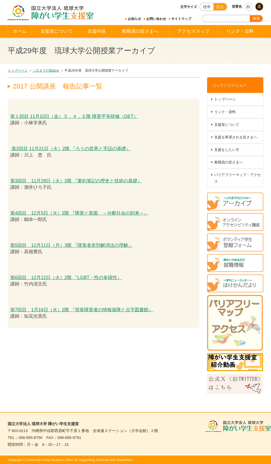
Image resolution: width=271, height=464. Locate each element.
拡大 (220, 7)
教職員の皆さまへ (140, 31)
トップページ (18, 70)
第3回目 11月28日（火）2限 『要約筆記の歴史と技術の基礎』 (76, 180)
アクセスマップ (193, 31)
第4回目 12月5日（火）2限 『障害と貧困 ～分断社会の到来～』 (79, 213)
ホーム (20, 31)
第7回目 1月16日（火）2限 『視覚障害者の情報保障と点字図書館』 (81, 309)
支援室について (56, 31)
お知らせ (134, 19)
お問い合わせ (156, 19)
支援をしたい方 (226, 150)
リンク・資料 (240, 31)
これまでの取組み (46, 70)
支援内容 (96, 31)
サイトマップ (181, 19)
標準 (207, 7)
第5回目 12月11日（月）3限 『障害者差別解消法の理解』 (71, 245)
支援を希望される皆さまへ (235, 137)
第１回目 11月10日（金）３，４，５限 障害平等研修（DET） (74, 116)
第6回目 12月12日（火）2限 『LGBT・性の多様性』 (66, 277)
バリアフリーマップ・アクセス (237, 178)
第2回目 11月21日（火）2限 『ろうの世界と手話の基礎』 (70, 148)
